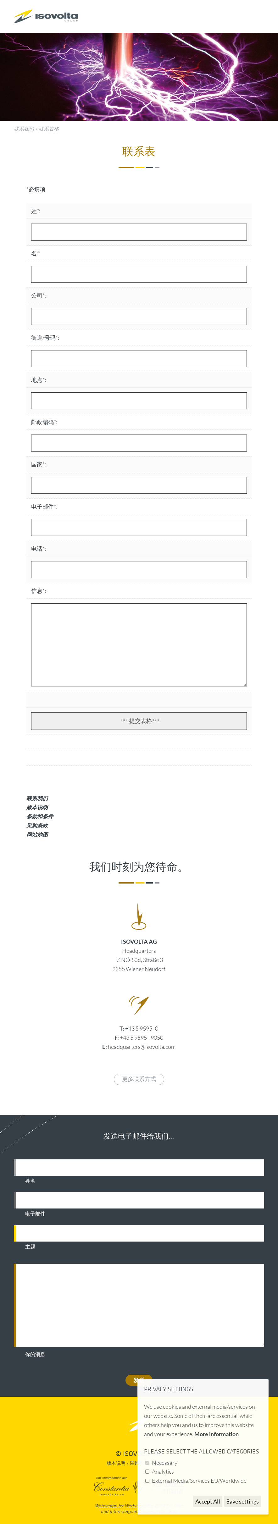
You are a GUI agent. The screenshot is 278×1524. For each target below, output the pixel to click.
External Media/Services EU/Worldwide (199, 1480)
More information (216, 1433)
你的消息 (35, 1354)
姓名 (30, 1181)
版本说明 (37, 807)
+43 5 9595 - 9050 (141, 1037)
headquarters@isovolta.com (141, 1046)
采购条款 (37, 825)
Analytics (163, 1471)
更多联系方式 (139, 1079)
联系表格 (49, 129)
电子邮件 (35, 1214)
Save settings (242, 1501)
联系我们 (24, 129)
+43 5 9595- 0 (141, 1028)
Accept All (207, 1501)
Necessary (164, 1462)
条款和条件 (39, 816)
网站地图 (37, 834)
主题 (30, 1247)
